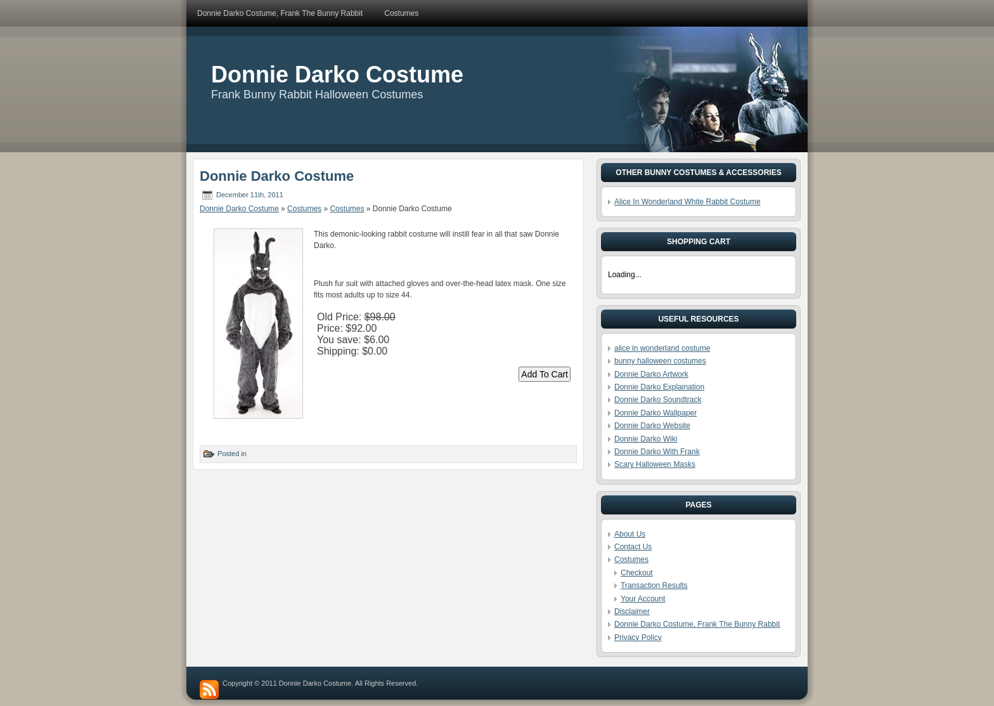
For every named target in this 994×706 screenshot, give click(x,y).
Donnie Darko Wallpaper (655, 413)
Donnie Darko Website (652, 425)
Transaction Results (654, 585)
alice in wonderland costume (662, 348)
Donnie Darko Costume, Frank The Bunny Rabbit (697, 624)
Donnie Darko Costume (337, 75)
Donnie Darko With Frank (657, 451)
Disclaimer (632, 611)
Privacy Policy (638, 637)
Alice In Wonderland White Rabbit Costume (687, 201)
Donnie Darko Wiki (645, 439)
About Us (629, 534)
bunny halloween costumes (660, 360)
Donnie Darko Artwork (651, 374)
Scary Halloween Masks (654, 464)
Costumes (304, 208)
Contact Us (633, 546)
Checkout (637, 572)
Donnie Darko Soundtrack (657, 399)
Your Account (643, 598)
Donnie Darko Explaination (659, 386)
